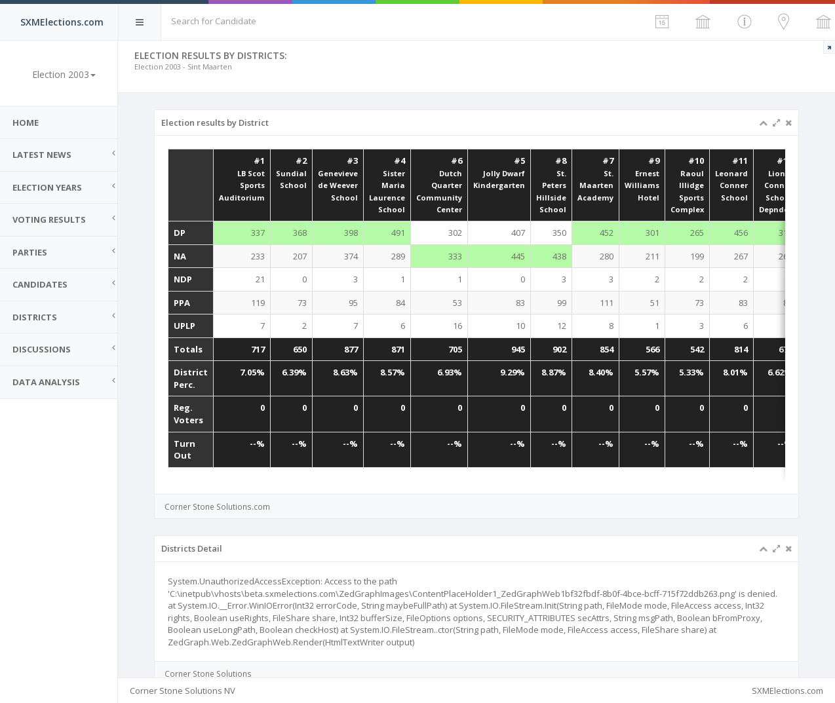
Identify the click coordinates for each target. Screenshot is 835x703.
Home (26, 122)
